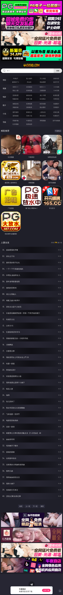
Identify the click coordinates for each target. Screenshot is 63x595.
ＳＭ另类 (56, 90)
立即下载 (46, 590)
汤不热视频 (56, 121)
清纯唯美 (29, 107)
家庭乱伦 (29, 112)
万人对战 (43, 78)
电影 (4, 97)
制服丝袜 (16, 99)
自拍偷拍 (29, 87)
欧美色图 (43, 104)
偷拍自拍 (29, 95)
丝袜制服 (29, 90)
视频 (4, 88)
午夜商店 (29, 121)
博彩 (4, 80)
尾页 (42, 506)
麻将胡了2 (15, 82)
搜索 (57, 71)
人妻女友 (43, 112)
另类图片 (56, 107)
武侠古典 (56, 112)
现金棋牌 (43, 82)
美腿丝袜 (16, 107)
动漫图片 (56, 104)
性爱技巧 (56, 116)
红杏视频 (16, 124)
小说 (4, 113)
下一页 (35, 506)
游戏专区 (56, 78)
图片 (4, 105)
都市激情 (16, 112)
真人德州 (29, 78)
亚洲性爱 (16, 95)
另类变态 (56, 99)
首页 (20, 506)
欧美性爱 (56, 95)
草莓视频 (43, 121)
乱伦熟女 (43, 99)
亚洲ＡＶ (16, 87)
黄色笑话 (43, 116)
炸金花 (29, 82)
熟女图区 (43, 107)
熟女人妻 (16, 90)
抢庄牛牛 (56, 82)
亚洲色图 (29, 104)
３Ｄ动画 (56, 87)
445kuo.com (31, 65)
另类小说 (29, 116)
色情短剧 (29, 124)
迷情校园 (16, 116)
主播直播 (43, 90)
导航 (4, 122)
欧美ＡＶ (43, 87)
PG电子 (15, 78)
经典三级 (29, 99)
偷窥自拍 (16, 104)
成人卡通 (43, 95)
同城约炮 (16, 121)
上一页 (28, 506)
